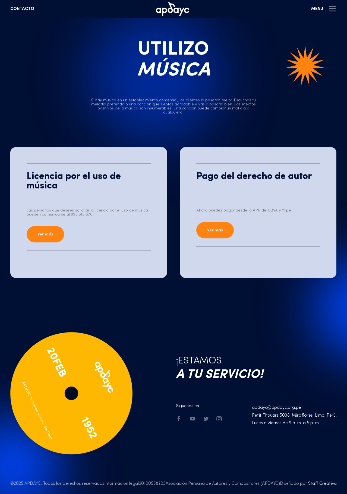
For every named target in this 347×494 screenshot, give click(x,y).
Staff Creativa (322, 484)
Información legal (121, 484)
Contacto (22, 9)
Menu (324, 9)
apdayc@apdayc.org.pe (276, 408)
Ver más (45, 234)
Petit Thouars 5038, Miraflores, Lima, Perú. (294, 415)
